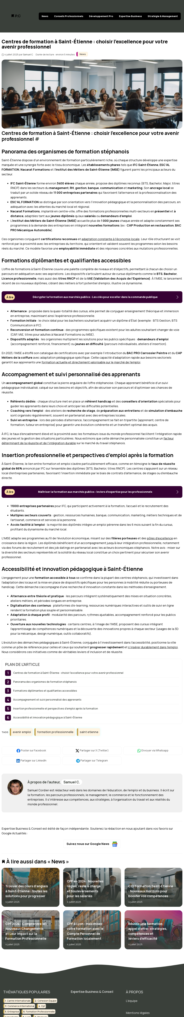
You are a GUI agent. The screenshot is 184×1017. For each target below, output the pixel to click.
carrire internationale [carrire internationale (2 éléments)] (19, 1000)
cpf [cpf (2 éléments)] (43, 1006)
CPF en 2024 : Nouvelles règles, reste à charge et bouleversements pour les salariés (85, 888)
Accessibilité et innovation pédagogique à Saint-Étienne (47, 717)
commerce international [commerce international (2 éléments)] (20, 1006)
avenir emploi (22, 732)
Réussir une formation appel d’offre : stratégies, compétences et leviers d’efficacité (147, 931)
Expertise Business (130, 16)
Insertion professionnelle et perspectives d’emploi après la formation (55, 708)
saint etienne (89, 732)
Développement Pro (101, 16)
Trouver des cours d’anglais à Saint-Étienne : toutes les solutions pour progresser (26, 891)
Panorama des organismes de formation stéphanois (45, 682)
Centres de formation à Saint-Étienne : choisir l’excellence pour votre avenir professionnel (68, 673)
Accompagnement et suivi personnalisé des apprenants (47, 699)
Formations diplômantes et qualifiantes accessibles (45, 690)
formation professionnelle (55, 732)
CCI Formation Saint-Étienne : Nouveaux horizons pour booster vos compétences (150, 891)
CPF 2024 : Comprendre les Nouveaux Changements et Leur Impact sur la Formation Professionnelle (26, 931)
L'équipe (131, 1001)
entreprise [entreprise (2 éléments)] (13, 1011)
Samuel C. (72, 782)
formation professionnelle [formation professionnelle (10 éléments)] (40, 1011)
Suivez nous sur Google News (92, 844)
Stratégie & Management (163, 16)
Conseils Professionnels (68, 16)
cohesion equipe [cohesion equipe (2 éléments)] (47, 1000)
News (45, 16)
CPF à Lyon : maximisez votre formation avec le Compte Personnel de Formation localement (85, 931)
